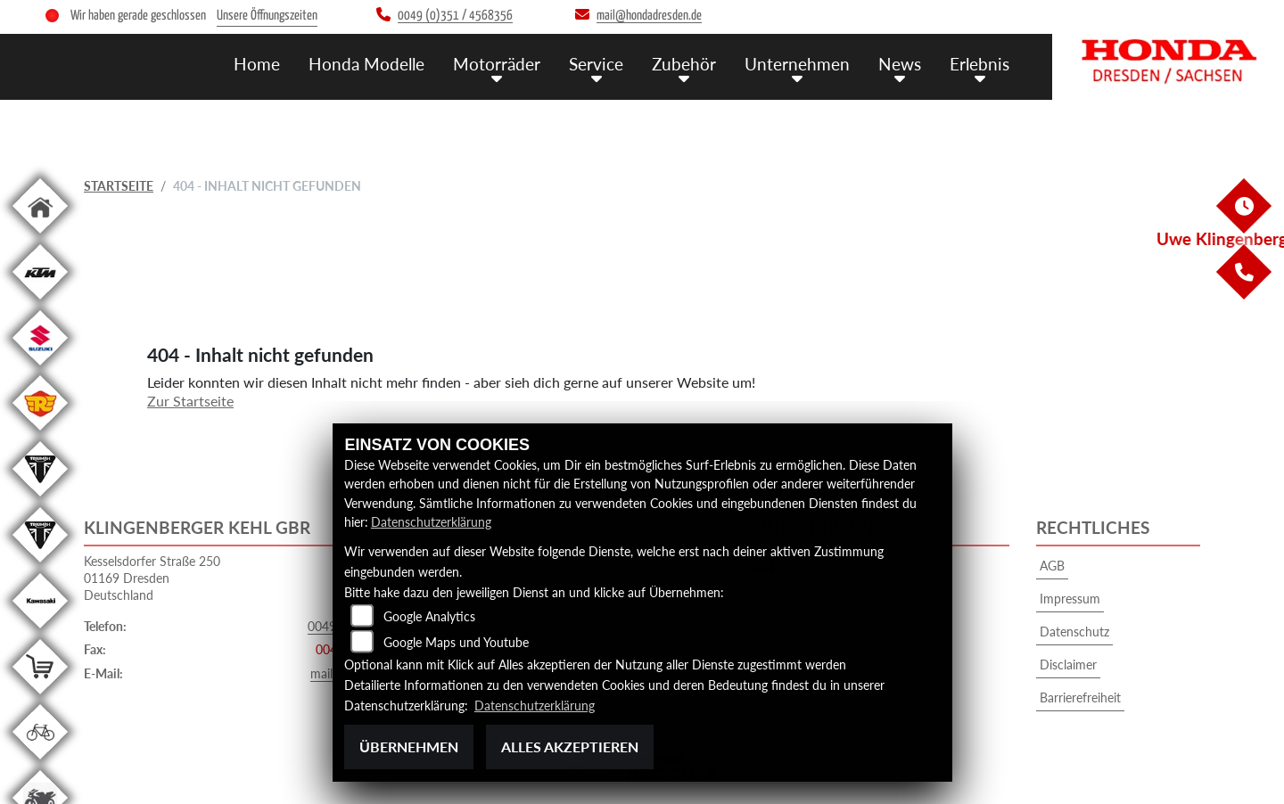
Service (596, 63)
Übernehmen (408, 746)
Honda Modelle (366, 63)
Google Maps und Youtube (456, 642)
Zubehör (684, 63)
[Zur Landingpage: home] (40, 236)
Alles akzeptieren (569, 746)
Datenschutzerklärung (431, 521)
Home (257, 63)
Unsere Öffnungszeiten (267, 15)
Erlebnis (979, 63)
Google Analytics (429, 616)
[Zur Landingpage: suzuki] (40, 368)
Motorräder (496, 63)
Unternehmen (797, 63)
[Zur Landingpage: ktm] (40, 302)
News (899, 63)
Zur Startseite (190, 400)
